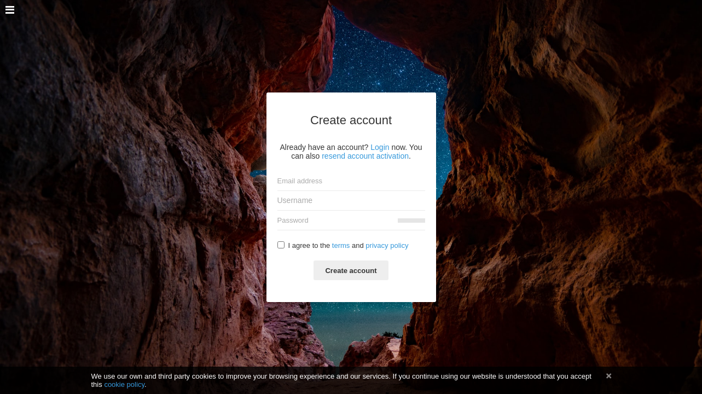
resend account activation (365, 156)
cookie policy (124, 384)
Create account (350, 270)
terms (341, 245)
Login (379, 147)
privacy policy (386, 245)
